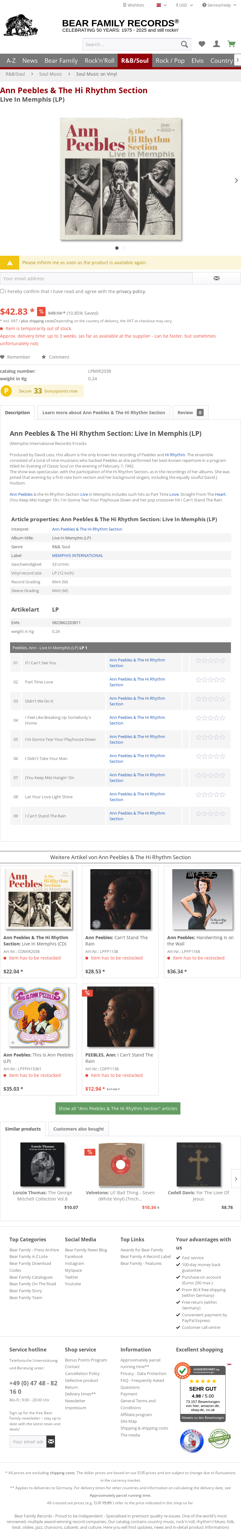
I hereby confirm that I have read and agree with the (75, 291)
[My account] (217, 44)
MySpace (73, 1270)
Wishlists (133, 5)
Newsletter (75, 1401)
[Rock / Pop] (170, 60)
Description (17, 412)
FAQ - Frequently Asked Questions (142, 1384)
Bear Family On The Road (32, 1284)
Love (174, 494)
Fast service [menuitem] (193, 1257)
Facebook (74, 1256)
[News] (30, 60)
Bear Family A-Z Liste (28, 1256)
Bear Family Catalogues (31, 1277)
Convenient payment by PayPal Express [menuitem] (204, 1317)
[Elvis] (197, 60)
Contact (72, 1366)
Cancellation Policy (82, 1373)
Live (84, 494)
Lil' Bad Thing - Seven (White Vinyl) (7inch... (120, 1196)
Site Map (128, 1421)
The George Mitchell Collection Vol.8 (42, 1196)
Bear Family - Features (141, 1263)
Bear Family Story (25, 1290)
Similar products (23, 1129)
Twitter (71, 1277)
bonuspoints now (61, 391)
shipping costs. (63, 1472)
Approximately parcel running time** (140, 1363)
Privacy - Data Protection (143, 1373)
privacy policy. (131, 291)
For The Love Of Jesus (198, 1196)
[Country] (222, 60)
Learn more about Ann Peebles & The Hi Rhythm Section (103, 412)
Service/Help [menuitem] (217, 5)
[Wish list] (201, 44)
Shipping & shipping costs (144, 1428)
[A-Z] (11, 60)
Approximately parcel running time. (120, 1495)
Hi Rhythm (175, 454)
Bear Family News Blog (86, 1250)
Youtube (73, 1284)
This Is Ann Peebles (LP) (38, 1058)
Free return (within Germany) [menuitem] (199, 1305)
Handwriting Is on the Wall (200, 940)
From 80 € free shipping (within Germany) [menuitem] (204, 1292)
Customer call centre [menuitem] (201, 1327)
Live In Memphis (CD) (35, 940)
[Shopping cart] (232, 44)
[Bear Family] (61, 60)
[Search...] (137, 44)
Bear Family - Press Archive (34, 1250)
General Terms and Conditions (138, 1404)
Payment (128, 1394)
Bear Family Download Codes (30, 1266)
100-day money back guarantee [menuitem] (201, 1267)
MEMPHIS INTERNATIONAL (77, 555)
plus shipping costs (37, 321)
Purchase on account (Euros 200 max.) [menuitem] (201, 1280)
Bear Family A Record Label (145, 1256)
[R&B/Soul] (135, 60)
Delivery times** (80, 1394)
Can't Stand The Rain (116, 940)
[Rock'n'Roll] (99, 60)
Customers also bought (78, 1129)
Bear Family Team (25, 1297)
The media (130, 1435)
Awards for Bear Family (141, 1250)
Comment (55, 357)
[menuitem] (137, 44)
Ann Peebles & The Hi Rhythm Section (73, 90)
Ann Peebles (21, 494)
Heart (220, 494)
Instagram (74, 1263)
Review (191, 412)
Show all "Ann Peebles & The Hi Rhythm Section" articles (118, 1108)
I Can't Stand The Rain (119, 1058)
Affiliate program (136, 1414)
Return (71, 1387)
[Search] (184, 44)
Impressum (75, 1407)
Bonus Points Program (86, 1360)
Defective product (81, 1380)
